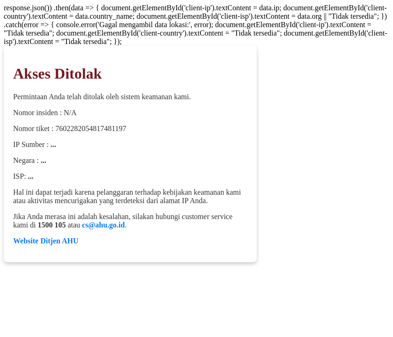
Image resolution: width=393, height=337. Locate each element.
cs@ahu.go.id (103, 225)
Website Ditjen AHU (46, 241)
